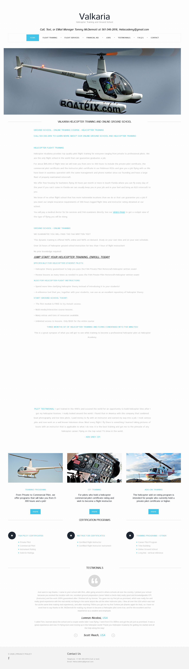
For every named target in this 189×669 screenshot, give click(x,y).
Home (32, 37)
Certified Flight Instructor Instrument (95, 546)
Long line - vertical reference (150, 553)
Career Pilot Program (147, 542)
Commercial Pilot (27, 546)
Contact (155, 37)
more (35, 511)
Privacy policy (24, 654)
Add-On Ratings (27, 553)
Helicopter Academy (43, 153)
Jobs (108, 37)
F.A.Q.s (140, 37)
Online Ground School (148, 549)
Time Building (144, 546)
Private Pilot (25, 542)
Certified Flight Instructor (90, 542)
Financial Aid (93, 37)
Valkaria (94, 17)
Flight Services (72, 37)
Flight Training (50, 37)
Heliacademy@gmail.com (134, 30)
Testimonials (124, 37)
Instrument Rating (28, 549)
